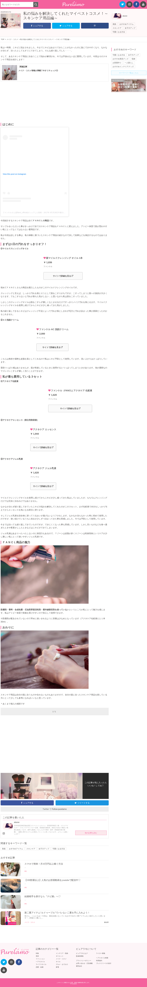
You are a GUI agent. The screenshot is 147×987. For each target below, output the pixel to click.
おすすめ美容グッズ (120, 59)
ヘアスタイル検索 (102, 958)
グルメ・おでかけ (62, 964)
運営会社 (79, 966)
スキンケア (117, 28)
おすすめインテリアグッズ (123, 67)
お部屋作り (117, 63)
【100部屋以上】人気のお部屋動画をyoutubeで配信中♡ (52, 880)
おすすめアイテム (126, 24)
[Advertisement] (55, 102)
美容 (37, 956)
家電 (57, 967)
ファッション (40, 959)
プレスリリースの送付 (103, 963)
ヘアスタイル (40, 961)
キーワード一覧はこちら (128, 73)
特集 (37, 953)
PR (25, 871)
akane (124, 16)
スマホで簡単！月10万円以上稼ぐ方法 (43, 864)
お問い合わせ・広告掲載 (84, 963)
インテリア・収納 (62, 953)
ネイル (58, 961)
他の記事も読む (91, 833)
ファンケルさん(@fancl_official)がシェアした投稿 (22, 212)
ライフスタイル (41, 964)
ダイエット (59, 956)
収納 (133, 59)
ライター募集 (100, 953)
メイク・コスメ (29, 922)
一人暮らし (129, 63)
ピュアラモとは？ (82, 953)
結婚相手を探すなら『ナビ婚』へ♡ (42, 896)
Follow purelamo (59, 809)
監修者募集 (80, 956)
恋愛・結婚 (39, 967)
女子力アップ (130, 28)
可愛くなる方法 (119, 32)
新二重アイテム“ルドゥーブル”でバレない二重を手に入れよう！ (57, 912)
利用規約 (99, 960)
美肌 (114, 24)
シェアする (37, 26)
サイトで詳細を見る (63, 276)
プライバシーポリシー (83, 960)
